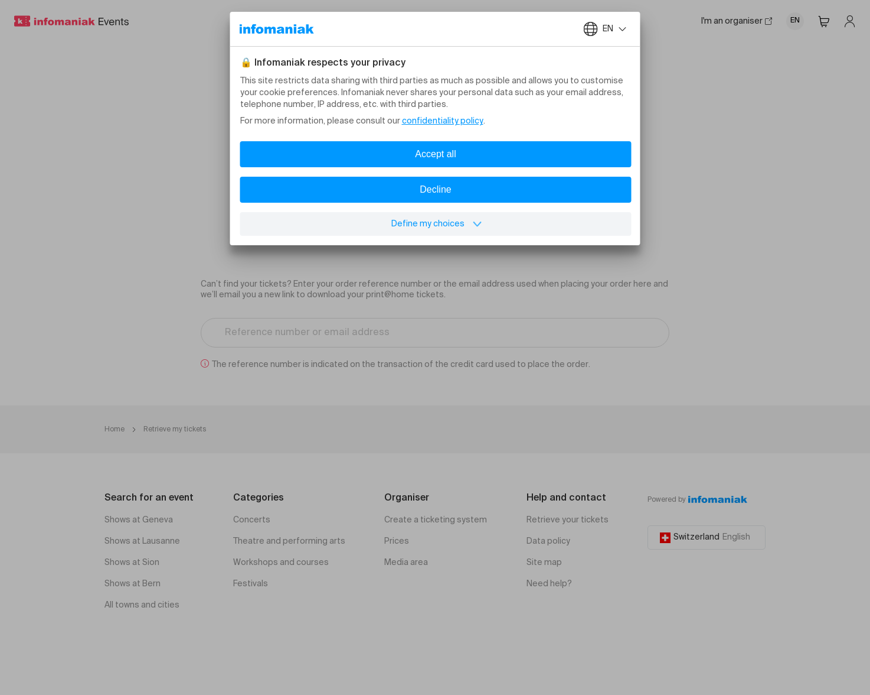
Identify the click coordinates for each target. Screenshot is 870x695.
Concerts (251, 520)
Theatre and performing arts (289, 541)
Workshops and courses (281, 562)
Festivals (250, 584)
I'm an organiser (736, 21)
